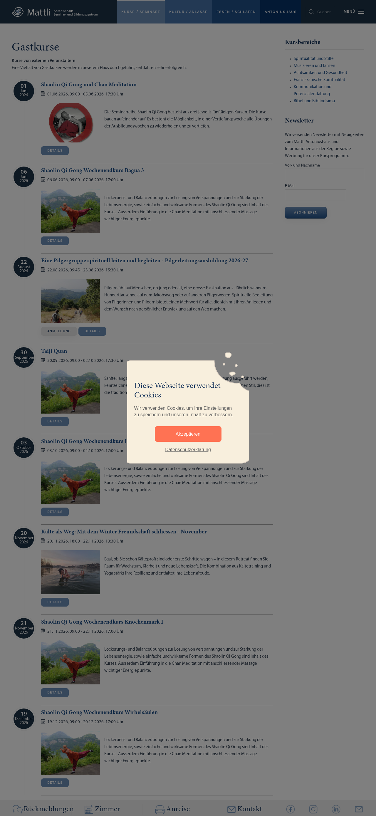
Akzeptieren (188, 433)
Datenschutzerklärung (188, 449)
